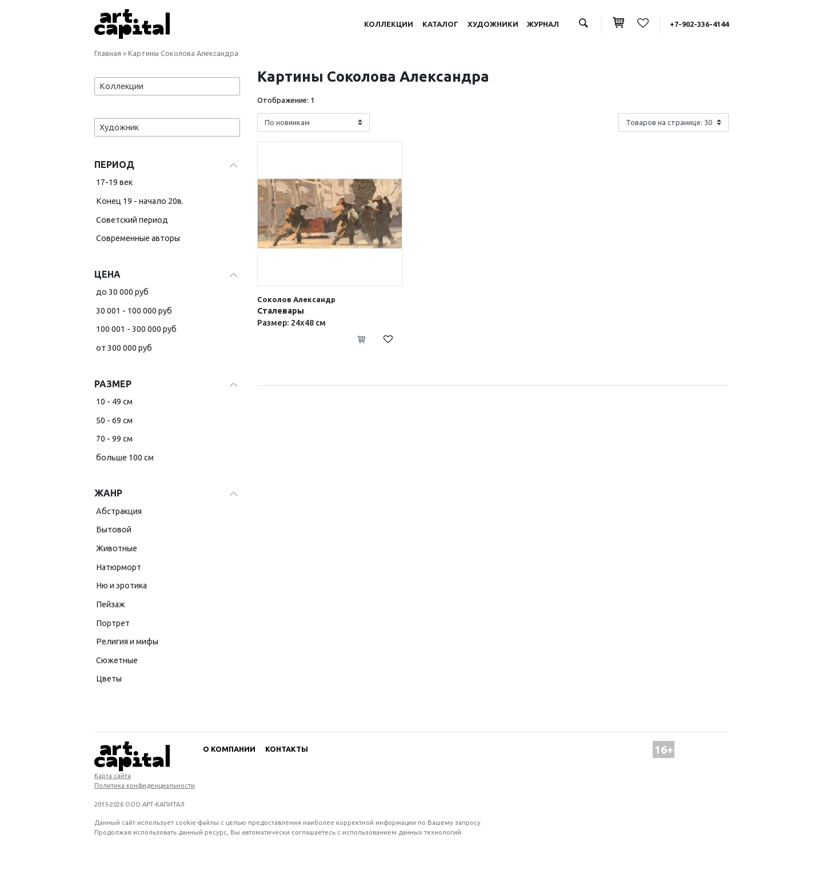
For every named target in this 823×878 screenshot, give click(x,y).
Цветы (109, 678)
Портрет (113, 623)
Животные (116, 548)
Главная (107, 53)
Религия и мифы (127, 641)
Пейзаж (110, 604)
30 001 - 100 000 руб (134, 310)
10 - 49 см (114, 401)
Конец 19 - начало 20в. (139, 201)
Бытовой (113, 529)
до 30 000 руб (122, 291)
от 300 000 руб (124, 347)
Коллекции (388, 24)
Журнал (543, 24)
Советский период (132, 219)
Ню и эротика (121, 585)
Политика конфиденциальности (144, 785)
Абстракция (119, 511)
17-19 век (114, 182)
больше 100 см (125, 457)
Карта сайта (112, 775)
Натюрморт (118, 567)
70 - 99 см (114, 438)
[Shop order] (313, 122)
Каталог (440, 24)
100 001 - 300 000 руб (136, 329)
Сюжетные (117, 660)
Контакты (286, 749)
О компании (229, 749)
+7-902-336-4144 (699, 24)
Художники (493, 24)
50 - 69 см (114, 420)
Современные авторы (138, 238)
